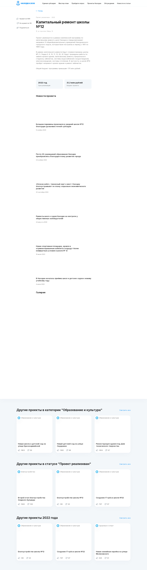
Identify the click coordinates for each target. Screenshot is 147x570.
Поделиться (22, 28)
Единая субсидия (49, 3)
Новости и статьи (123, 3)
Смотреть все (124, 410)
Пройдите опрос (78, 3)
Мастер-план (64, 3)
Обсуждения (109, 3)
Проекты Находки (94, 3)
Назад (39, 11)
